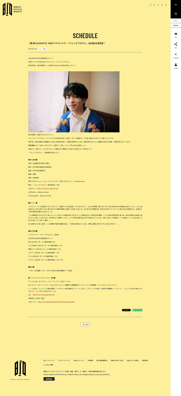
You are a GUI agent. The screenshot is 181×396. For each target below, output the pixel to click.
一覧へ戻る (85, 324)
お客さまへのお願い (133, 360)
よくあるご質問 (48, 365)
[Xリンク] (150, 5)
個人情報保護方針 (102, 360)
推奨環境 (145, 360)
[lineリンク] (165, 5)
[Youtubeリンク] (162, 5)
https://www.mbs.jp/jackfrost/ (47, 188)
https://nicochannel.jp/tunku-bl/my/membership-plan (56, 302)
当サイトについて (48, 360)
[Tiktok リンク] (158, 5)
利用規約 (90, 360)
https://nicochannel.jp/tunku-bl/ (44, 295)
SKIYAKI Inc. (106, 374)
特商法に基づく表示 (117, 360)
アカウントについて (64, 360)
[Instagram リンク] (154, 5)
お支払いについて (78, 360)
